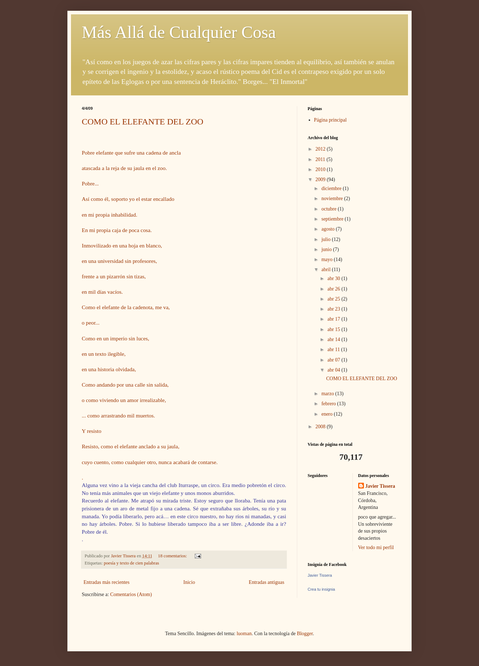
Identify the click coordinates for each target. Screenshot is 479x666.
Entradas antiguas (266, 582)
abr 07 (334, 360)
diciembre (331, 188)
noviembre (332, 198)
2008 (321, 426)
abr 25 (334, 299)
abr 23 (334, 309)
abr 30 (334, 278)
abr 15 (334, 329)
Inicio (189, 582)
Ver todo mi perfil (376, 547)
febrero (329, 403)
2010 (321, 169)
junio (327, 249)
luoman (244, 633)
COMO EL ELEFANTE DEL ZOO (142, 121)
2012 (321, 149)
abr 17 (334, 319)
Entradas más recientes (106, 582)
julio (326, 239)
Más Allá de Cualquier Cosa (179, 32)
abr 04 (334, 370)
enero (327, 414)
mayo (327, 259)
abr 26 (334, 289)
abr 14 (334, 339)
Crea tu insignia (321, 589)
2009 (321, 179)
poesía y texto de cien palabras (131, 563)
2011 (321, 159)
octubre (329, 209)
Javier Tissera (380, 486)
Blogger (305, 633)
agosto (328, 229)
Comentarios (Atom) (131, 594)
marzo (328, 393)
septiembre (333, 219)
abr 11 (334, 349)
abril (326, 269)
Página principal (330, 120)
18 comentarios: (173, 555)
